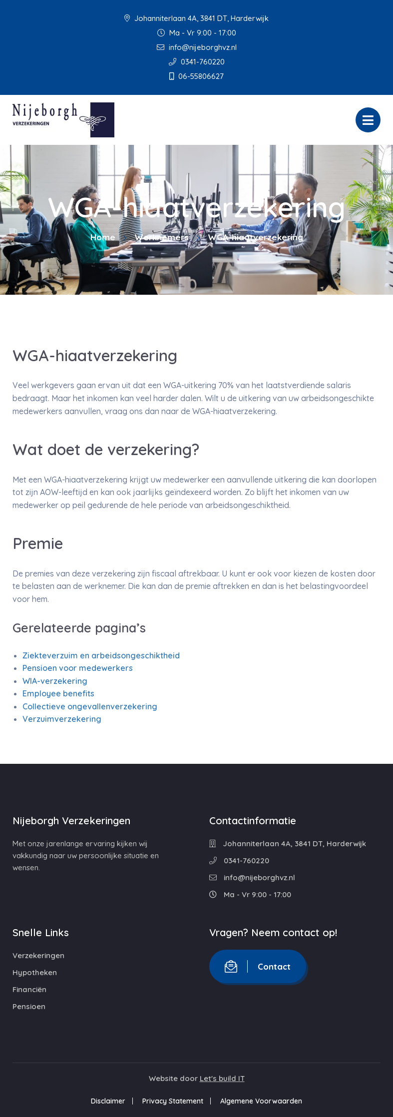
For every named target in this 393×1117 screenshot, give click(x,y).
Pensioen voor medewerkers (77, 668)
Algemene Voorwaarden (261, 1101)
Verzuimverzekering (61, 719)
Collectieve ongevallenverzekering (89, 706)
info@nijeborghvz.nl (197, 47)
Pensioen (28, 1006)
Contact (258, 966)
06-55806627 (196, 76)
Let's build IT (222, 1078)
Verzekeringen (38, 955)
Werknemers (161, 237)
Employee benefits (58, 693)
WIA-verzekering (54, 681)
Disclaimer (108, 1101)
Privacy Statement (172, 1101)
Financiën (29, 989)
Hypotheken (34, 972)
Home (102, 237)
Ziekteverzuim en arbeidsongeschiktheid (101, 655)
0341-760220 (197, 61)
